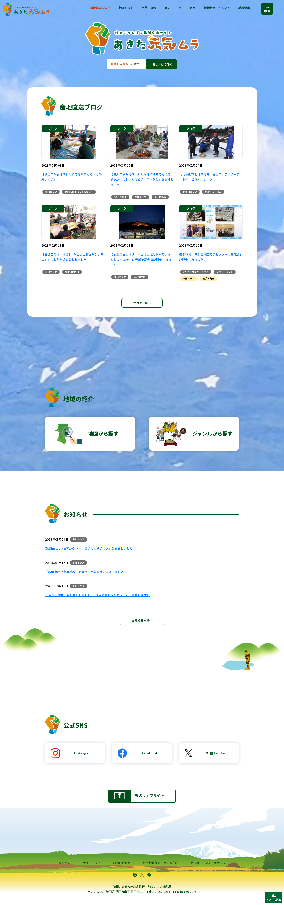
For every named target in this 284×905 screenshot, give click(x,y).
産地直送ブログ (100, 7)
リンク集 (64, 863)
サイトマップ (91, 863)
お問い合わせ (121, 863)
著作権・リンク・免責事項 (208, 863)
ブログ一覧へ (142, 303)
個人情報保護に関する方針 (160, 863)
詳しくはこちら (163, 64)
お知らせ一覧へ (142, 620)
